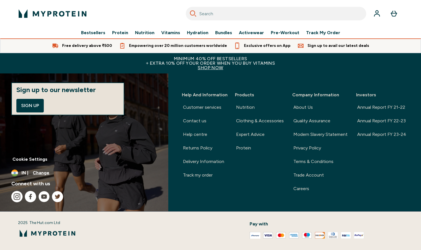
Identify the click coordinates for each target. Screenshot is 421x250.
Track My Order (323, 33)
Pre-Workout (285, 33)
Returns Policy (197, 148)
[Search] (193, 13)
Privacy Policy (307, 148)
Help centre (195, 134)
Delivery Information (203, 161)
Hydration (197, 33)
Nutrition (144, 33)
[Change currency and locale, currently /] (84, 172)
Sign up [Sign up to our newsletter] (30, 105)
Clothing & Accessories (260, 120)
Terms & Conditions (313, 161)
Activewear (251, 33)
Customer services (202, 107)
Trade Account (308, 175)
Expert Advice (250, 134)
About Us (303, 107)
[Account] (376, 14)
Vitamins (170, 33)
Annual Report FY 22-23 (381, 120)
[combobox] (276, 13)
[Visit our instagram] (17, 196)
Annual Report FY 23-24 (381, 134)
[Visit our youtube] (44, 196)
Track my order (198, 175)
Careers (301, 188)
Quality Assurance (311, 120)
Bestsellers (93, 33)
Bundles (223, 33)
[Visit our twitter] (57, 196)
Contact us (194, 120)
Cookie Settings (29, 159)
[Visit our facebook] (30, 196)
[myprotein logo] (52, 13)
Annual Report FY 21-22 (381, 107)
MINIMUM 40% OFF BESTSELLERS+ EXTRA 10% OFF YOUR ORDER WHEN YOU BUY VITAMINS (210, 63)
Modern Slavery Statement (320, 134)
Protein (120, 33)
